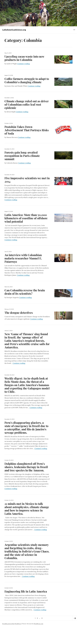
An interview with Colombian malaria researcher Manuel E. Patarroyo (23, 258)
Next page (74, 618)
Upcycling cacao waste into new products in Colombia (24, 58)
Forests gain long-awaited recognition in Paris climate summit (22, 156)
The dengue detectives (19, 312)
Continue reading (23, 64)
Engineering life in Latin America (26, 591)
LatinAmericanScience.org (14, 30)
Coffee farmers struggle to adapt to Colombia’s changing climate (27, 80)
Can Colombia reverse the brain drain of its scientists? (25, 291)
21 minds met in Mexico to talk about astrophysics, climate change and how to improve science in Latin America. (27, 508)
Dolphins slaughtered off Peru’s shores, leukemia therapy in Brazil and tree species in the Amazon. (26, 467)
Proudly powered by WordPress (11, 623)
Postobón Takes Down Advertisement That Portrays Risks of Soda (27, 130)
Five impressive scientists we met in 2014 (27, 179)
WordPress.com (38, 623)
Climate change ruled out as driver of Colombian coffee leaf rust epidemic (27, 104)
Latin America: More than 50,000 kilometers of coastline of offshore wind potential (26, 218)
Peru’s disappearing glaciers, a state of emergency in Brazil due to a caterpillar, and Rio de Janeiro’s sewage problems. (26, 427)
